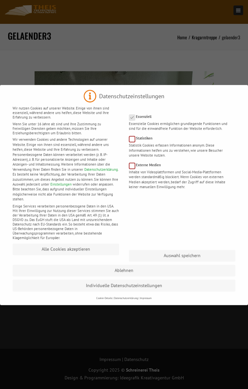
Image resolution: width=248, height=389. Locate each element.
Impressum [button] (146, 303)
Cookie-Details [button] (104, 303)
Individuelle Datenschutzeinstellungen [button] (124, 291)
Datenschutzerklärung (101, 175)
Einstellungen (61, 190)
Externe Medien (147, 171)
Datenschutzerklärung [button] (126, 303)
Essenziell (142, 122)
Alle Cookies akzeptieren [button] (66, 255)
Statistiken (143, 144)
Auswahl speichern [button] (182, 261)
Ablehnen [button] (124, 276)
